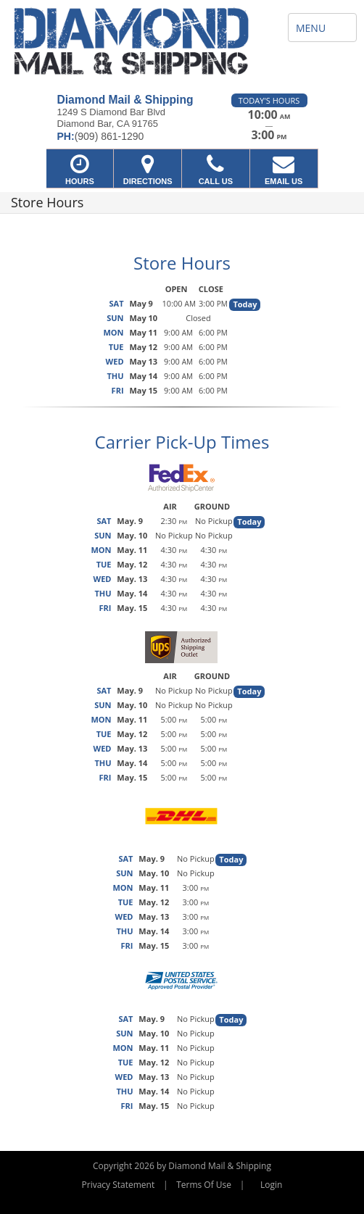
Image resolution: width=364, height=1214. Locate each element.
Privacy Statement (118, 1184)
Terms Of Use (203, 1184)
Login (271, 1184)
